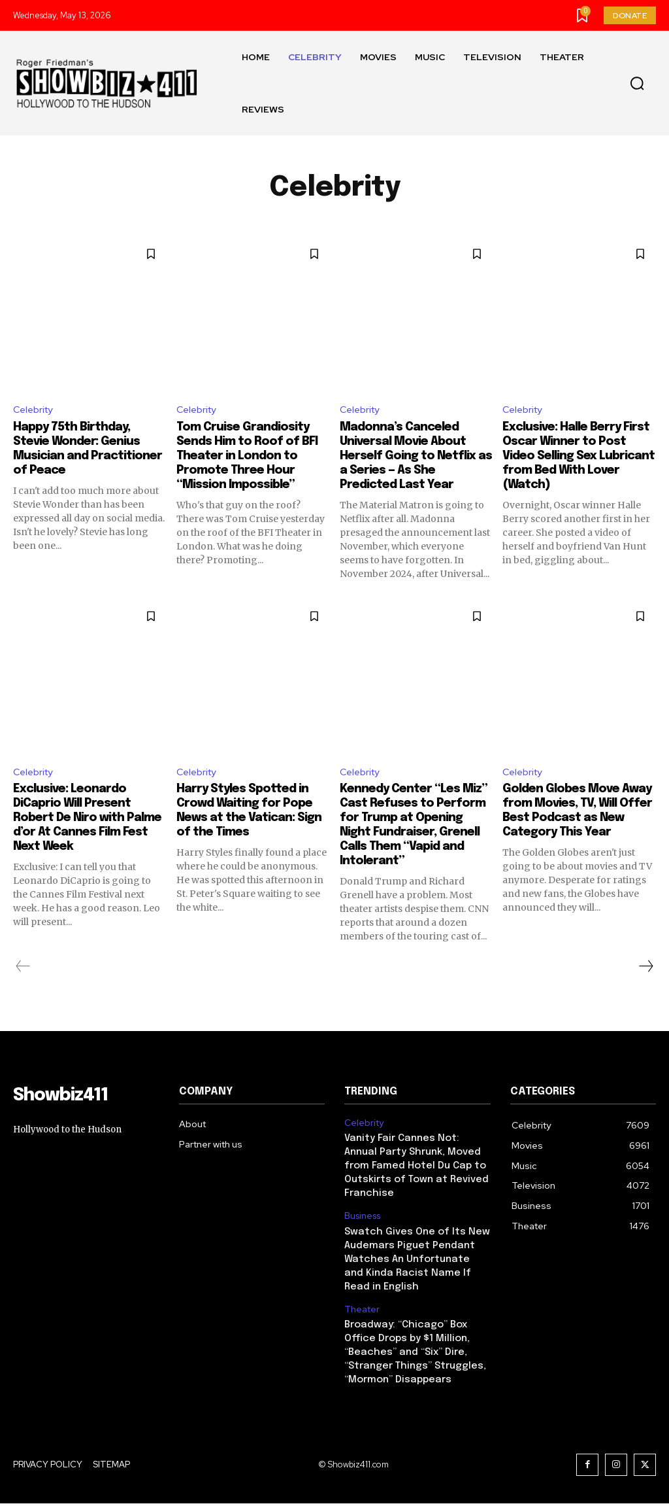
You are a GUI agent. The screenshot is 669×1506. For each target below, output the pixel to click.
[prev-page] (23, 984)
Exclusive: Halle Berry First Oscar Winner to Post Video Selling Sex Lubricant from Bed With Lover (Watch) (571, 457)
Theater (361, 1317)
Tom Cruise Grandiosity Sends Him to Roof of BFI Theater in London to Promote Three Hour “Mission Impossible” (250, 457)
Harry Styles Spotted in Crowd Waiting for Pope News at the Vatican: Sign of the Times (252, 814)
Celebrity (35, 410)
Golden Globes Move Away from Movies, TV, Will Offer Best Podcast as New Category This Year (576, 821)
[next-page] (645, 984)
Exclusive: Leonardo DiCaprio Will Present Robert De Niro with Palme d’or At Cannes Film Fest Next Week (79, 821)
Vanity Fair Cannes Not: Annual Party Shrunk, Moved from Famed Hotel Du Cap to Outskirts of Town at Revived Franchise (416, 1181)
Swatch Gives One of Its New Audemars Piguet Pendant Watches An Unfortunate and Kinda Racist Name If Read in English (413, 1269)
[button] (637, 84)
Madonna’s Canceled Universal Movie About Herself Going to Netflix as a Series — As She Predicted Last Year (416, 457)
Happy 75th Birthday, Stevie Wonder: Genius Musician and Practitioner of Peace (84, 450)
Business (362, 1228)
